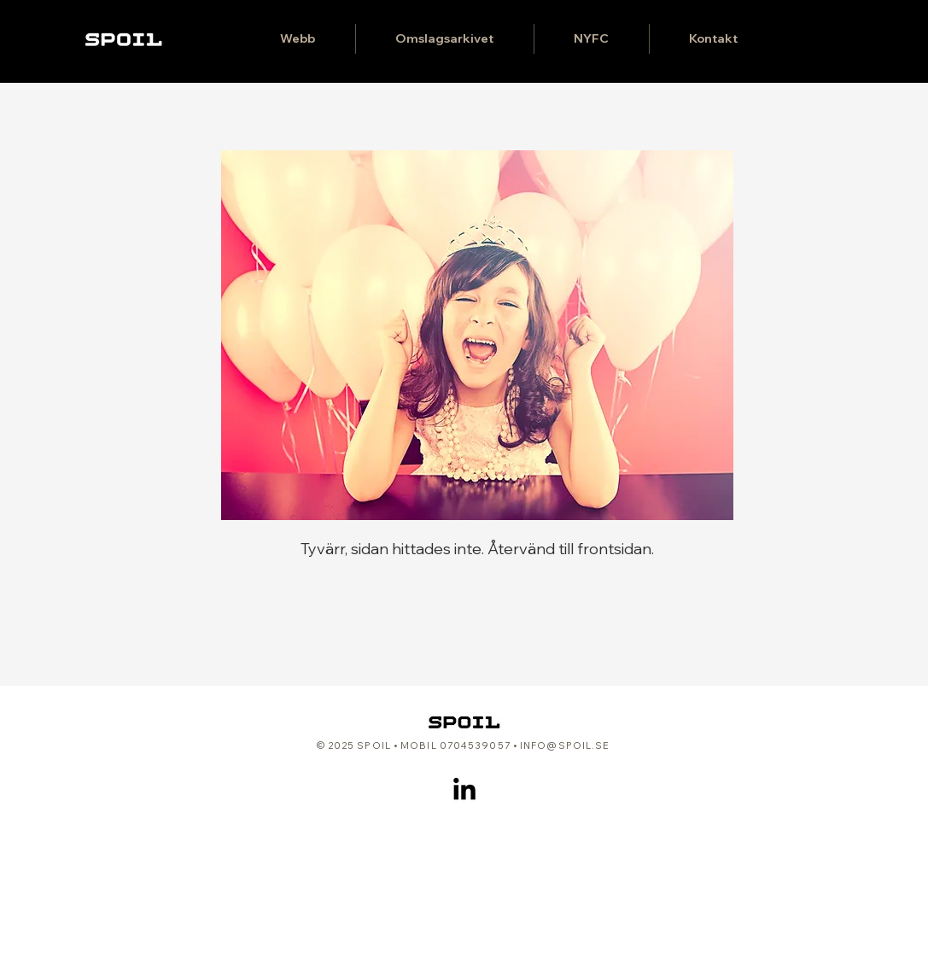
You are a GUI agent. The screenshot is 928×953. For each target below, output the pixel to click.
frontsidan (614, 548)
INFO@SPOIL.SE (565, 745)
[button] (445, 39)
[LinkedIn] (464, 790)
